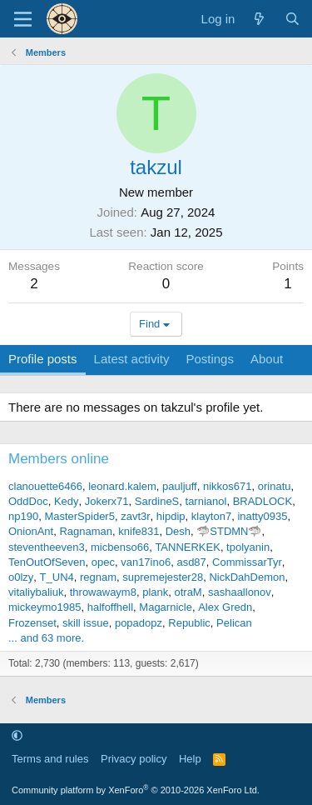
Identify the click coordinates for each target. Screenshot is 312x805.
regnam (98, 577)
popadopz (138, 623)
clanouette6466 (45, 486)
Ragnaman (85, 531)
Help (190, 758)
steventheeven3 (46, 547)
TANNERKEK (187, 547)
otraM (187, 592)
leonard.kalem (122, 486)
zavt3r (135, 516)
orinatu (274, 486)
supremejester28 (162, 577)
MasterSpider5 (79, 516)
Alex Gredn (225, 607)
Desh (178, 531)
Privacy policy (133, 758)
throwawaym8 (103, 592)
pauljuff (179, 486)
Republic (189, 623)
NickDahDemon (247, 577)
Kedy (66, 501)
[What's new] (259, 18)
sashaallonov (239, 592)
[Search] (292, 18)
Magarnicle (165, 607)
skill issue (85, 623)
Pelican (234, 623)
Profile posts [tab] (42, 359)
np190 (23, 516)
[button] (17, 735)
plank (155, 592)
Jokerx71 (107, 501)
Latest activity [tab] (132, 359)
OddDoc (28, 501)
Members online (58, 459)
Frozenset (32, 623)
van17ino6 (146, 562)
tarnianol (206, 501)
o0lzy (20, 577)
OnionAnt (30, 531)
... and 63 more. (46, 638)
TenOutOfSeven (47, 562)
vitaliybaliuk (35, 592)
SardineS (157, 501)
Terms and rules (50, 758)
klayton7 (211, 516)
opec (103, 562)
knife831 (138, 531)
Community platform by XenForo (136, 790)
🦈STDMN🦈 (228, 531)
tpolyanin (248, 547)
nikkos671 (227, 486)
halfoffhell (110, 607)
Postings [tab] (210, 359)
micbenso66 (120, 547)
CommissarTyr (247, 562)
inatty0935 (262, 516)
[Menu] (22, 19)
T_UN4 (57, 577)
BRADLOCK (263, 501)
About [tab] (266, 359)
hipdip (171, 516)
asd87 (191, 562)
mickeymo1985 (44, 607)
